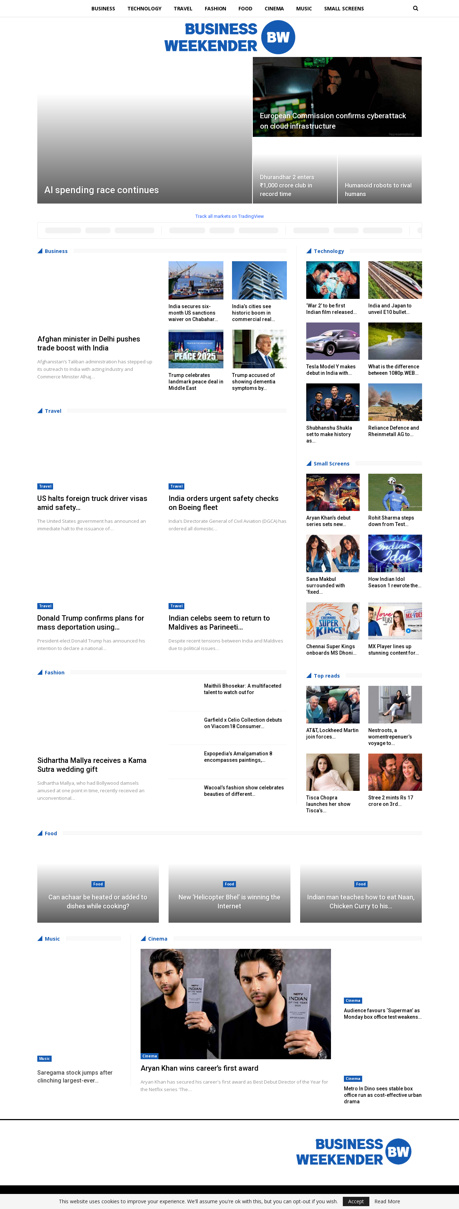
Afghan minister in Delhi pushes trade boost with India (88, 343)
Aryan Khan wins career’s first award (200, 1068)
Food (246, 8)
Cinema (275, 8)
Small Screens (348, 8)
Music (307, 8)
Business (99, 8)
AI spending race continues (101, 190)
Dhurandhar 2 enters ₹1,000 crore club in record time (287, 185)
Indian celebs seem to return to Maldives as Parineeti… (219, 622)
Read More (387, 1201)
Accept (356, 1201)
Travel (181, 8)
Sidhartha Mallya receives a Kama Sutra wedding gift (92, 765)
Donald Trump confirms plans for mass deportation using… (90, 622)
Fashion (215, 8)
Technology (141, 8)
